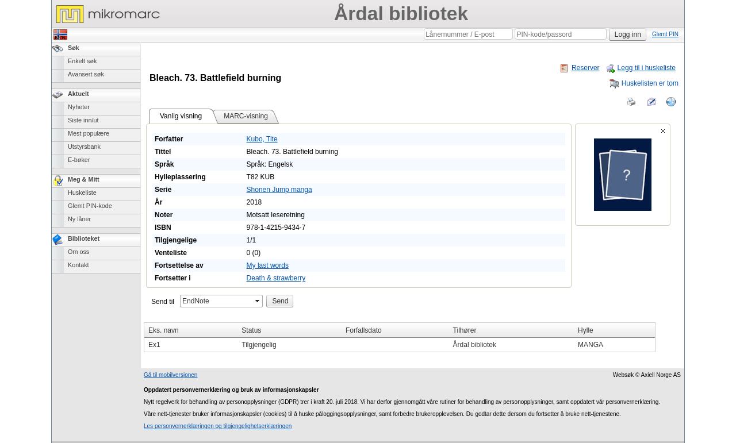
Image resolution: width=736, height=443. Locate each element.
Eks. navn (163, 330)
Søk (73, 47)
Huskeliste (82, 192)
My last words (268, 265)
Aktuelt (78, 93)
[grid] (400, 337)
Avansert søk (86, 74)
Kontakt (78, 264)
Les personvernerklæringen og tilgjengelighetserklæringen (218, 426)
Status (251, 330)
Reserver (579, 68)
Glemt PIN (665, 34)
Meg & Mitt (83, 179)
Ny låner (79, 218)
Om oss (78, 251)
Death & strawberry (276, 278)
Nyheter (79, 106)
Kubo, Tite (262, 139)
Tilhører (465, 330)
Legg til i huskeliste (640, 68)
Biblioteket (83, 238)
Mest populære (88, 133)
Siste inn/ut (83, 120)
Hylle (585, 330)
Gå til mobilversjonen (170, 375)
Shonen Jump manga (279, 190)
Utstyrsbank (84, 146)
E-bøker (79, 159)
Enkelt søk (82, 60)
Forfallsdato (364, 330)
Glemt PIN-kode (90, 205)
